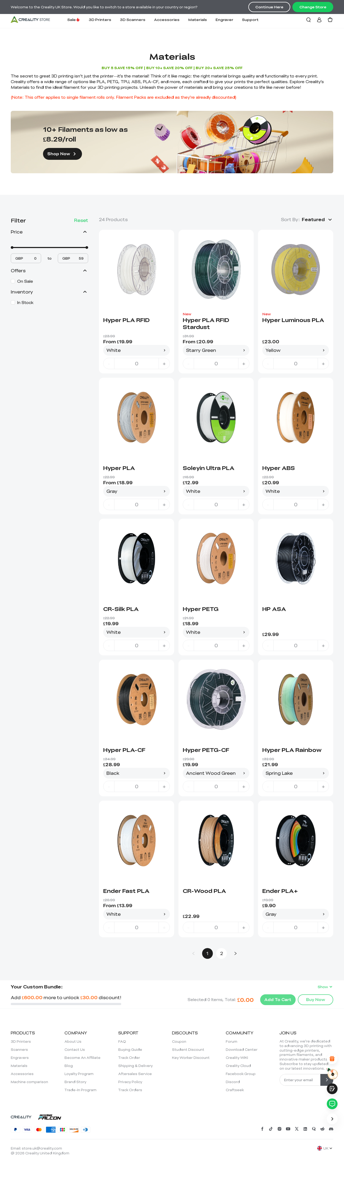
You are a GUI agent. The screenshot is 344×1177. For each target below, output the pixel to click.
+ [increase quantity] (164, 363)
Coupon (179, 1041)
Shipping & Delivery (135, 1065)
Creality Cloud (238, 1065)
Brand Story (75, 1081)
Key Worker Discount (191, 1057)
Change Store (312, 7)
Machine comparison (29, 1081)
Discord (233, 1081)
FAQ (122, 1041)
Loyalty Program (79, 1073)
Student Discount (188, 1049)
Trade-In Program (80, 1089)
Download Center (241, 1049)
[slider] (12, 247)
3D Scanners (132, 19)
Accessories (167, 19)
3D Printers (100, 19)
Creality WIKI (237, 1057)
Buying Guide (130, 1049)
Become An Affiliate (82, 1057)
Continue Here (269, 7)
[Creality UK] (30, 19)
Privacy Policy (130, 1081)
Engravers (20, 1057)
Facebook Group (241, 1073)
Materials (197, 19)
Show (325, 986)
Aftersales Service (135, 1073)
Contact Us (74, 1049)
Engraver (224, 19)
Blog (68, 1065)
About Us (72, 1041)
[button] (317, 219)
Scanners (19, 1049)
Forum (231, 1041)
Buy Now (315, 999)
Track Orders (130, 1089)
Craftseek (235, 1089)
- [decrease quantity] (109, 363)
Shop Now (62, 154)
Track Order (129, 1057)
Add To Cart (277, 999)
